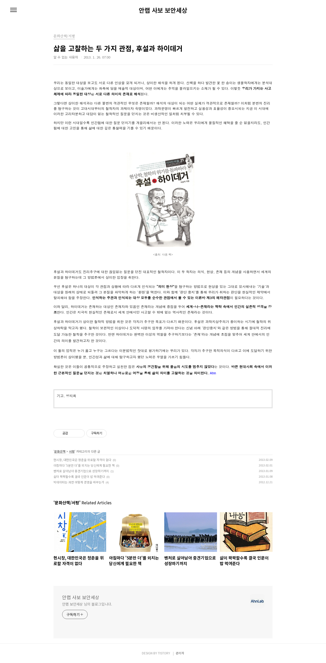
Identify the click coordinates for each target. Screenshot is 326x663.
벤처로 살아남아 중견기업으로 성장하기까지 (81, 471)
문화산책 (59, 451)
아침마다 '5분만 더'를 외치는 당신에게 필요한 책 (84, 465)
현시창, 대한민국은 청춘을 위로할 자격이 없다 (82, 460)
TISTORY (164, 653)
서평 (72, 451)
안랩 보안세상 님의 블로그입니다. (87, 604)
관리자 (180, 653)
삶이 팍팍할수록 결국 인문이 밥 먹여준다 (79, 476)
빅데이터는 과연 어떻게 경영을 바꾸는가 (78, 482)
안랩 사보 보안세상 (163, 10)
